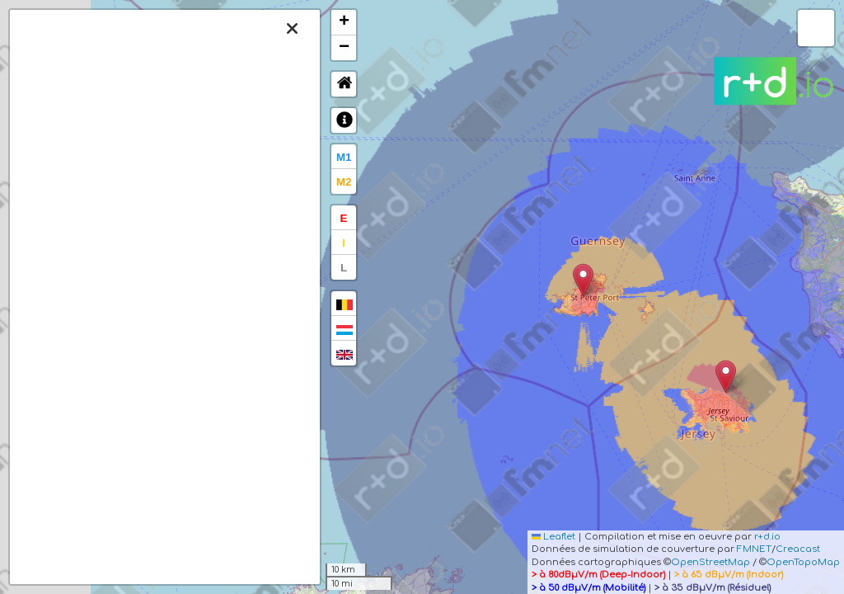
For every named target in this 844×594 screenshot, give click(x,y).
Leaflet (553, 536)
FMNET (754, 549)
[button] (725, 377)
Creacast (798, 549)
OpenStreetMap (710, 562)
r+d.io (767, 536)
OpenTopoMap (803, 562)
